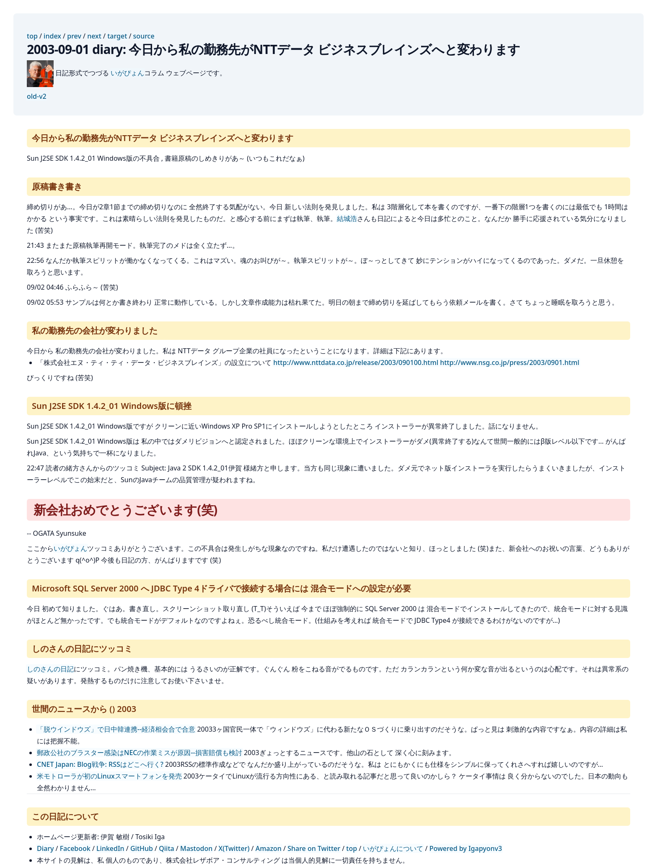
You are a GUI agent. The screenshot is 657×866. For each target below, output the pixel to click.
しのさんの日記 (50, 668)
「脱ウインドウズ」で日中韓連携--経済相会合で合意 (116, 729)
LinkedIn (110, 848)
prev (74, 36)
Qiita (166, 848)
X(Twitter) (234, 848)
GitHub (141, 848)
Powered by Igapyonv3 (465, 848)
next (94, 36)
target (117, 36)
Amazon (269, 848)
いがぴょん (127, 72)
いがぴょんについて (393, 848)
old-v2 (37, 96)
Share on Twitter (313, 848)
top (32, 36)
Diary (45, 848)
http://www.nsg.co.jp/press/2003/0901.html (509, 362)
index (52, 36)
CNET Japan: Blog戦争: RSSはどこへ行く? (100, 764)
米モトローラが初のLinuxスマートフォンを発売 (109, 776)
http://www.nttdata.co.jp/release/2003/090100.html (355, 362)
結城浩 (347, 218)
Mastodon (196, 848)
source (144, 36)
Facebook (75, 848)
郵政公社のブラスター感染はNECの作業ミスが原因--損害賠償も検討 (139, 752)
